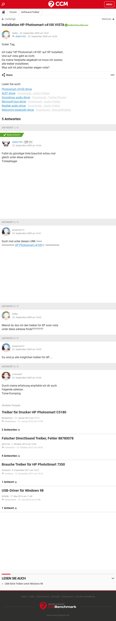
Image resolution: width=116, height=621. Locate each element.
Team (24, 596)
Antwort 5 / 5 (10, 366)
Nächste (106, 19)
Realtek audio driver (14, 105)
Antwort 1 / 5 (10, 127)
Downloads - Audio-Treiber (34, 93)
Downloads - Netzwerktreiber (53, 110)
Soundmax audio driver (16, 97)
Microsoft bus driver (14, 101)
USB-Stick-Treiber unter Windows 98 (24, 583)
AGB (31, 596)
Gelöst (71, 25)
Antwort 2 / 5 (10, 222)
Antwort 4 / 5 (10, 338)
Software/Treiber (30, 12)
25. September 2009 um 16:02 (26, 317)
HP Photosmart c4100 (28, 245)
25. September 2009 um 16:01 (26, 233)
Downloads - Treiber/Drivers (49, 97)
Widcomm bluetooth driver (18, 110)
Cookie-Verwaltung (85, 596)
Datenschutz (43, 596)
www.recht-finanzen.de (58, 615)
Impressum (67, 596)
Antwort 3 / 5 (10, 306)
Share (9, 75)
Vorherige (10, 19)
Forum (13, 12)
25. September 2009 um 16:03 (26, 349)
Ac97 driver (8, 93)
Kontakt (55, 596)
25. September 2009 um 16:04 (42, 36)
